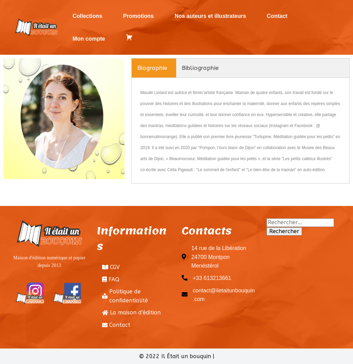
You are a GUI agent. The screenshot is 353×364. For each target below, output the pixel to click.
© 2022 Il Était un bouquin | (176, 356)
